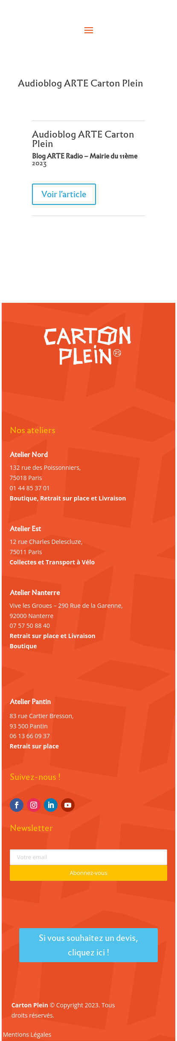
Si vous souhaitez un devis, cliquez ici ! (88, 945)
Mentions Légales (27, 1035)
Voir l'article (64, 194)
